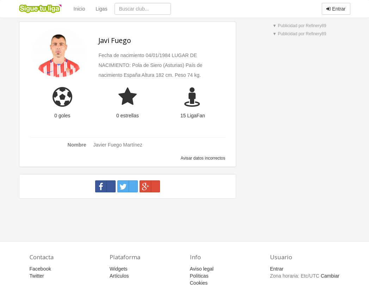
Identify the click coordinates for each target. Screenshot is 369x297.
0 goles (62, 115)
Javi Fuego (114, 40)
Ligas (101, 9)
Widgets (119, 269)
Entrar (335, 9)
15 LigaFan (192, 115)
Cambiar (330, 276)
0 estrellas (127, 115)
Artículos (119, 276)
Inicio (79, 9)
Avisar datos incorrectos (202, 158)
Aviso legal (202, 269)
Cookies (199, 283)
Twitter (37, 276)
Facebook (40, 269)
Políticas (199, 276)
